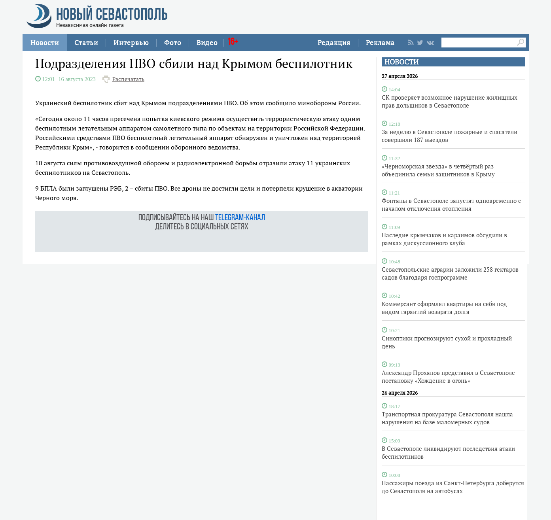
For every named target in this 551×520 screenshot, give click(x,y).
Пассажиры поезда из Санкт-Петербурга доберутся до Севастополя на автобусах (453, 487)
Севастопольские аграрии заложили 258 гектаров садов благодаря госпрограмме (450, 273)
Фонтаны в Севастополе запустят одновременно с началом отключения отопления (451, 204)
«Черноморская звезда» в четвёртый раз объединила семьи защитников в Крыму (438, 170)
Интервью (131, 42)
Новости (44, 42)
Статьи (86, 42)
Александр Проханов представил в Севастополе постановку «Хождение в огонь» (448, 376)
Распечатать (128, 79)
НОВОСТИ (401, 61)
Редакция (334, 42)
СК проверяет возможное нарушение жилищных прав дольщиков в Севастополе (449, 101)
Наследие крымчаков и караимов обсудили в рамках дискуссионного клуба (444, 239)
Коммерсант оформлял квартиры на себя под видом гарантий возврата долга (444, 308)
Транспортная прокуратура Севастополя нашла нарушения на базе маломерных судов (447, 418)
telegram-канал (240, 218)
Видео (207, 42)
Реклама (380, 42)
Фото (172, 42)
